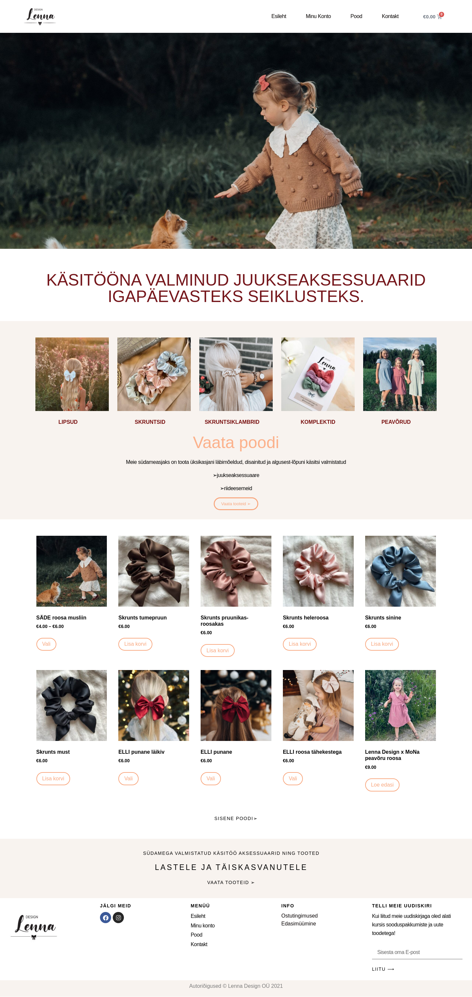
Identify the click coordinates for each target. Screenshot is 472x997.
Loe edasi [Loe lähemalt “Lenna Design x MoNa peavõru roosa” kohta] (382, 785)
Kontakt (390, 16)
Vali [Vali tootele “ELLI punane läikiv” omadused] (128, 778)
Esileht (278, 16)
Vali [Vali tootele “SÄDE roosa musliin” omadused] (46, 644)
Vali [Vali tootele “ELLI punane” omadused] (210, 778)
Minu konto (318, 16)
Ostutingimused (299, 916)
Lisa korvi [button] (135, 644)
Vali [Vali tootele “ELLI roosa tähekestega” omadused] (293, 778)
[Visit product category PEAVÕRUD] (400, 382)
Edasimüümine (298, 923)
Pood (356, 16)
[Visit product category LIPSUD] (72, 382)
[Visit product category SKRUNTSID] (154, 382)
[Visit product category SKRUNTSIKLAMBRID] (236, 382)
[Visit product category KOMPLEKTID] (318, 382)
